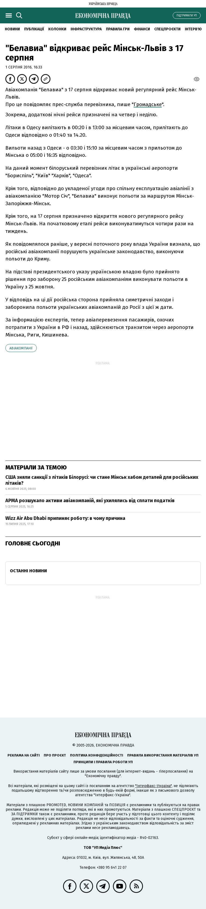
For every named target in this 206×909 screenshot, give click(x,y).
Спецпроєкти (167, 29)
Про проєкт (55, 755)
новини (12, 29)
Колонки (57, 29)
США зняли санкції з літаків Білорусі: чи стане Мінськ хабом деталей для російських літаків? (101, 480)
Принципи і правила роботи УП (103, 762)
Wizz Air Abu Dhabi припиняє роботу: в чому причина (65, 518)
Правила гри (118, 29)
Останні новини (28, 570)
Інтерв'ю (193, 29)
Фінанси (142, 29)
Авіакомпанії (21, 348)
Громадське (148, 104)
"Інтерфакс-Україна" (153, 786)
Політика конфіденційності (96, 755)
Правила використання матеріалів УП (162, 755)
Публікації (34, 29)
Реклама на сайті (24, 755)
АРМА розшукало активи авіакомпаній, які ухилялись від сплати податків (90, 501)
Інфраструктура (86, 29)
